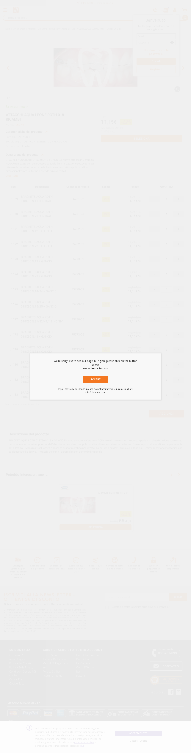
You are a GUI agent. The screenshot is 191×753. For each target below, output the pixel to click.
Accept (95, 379)
